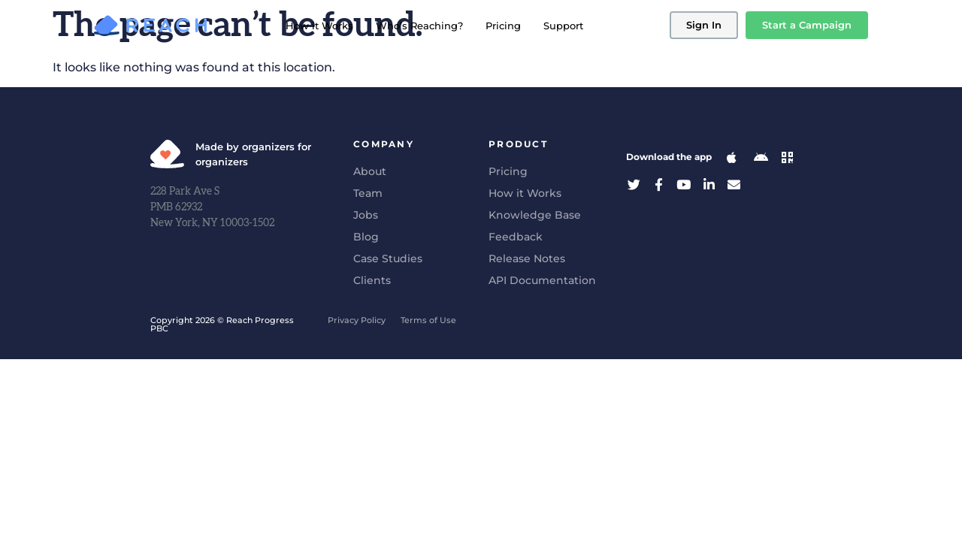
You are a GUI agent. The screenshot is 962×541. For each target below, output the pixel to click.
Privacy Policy (357, 320)
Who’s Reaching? (419, 26)
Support (563, 26)
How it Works (319, 26)
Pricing (503, 26)
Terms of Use (428, 320)
